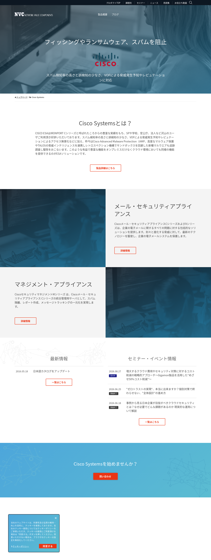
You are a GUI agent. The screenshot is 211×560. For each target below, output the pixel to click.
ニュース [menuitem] (154, 2)
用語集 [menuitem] (166, 2)
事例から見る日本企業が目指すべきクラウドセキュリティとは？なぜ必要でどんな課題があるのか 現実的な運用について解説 (160, 407)
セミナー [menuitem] (141, 2)
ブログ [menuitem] (115, 14)
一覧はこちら (59, 382)
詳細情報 (125, 250)
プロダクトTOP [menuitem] (113, 2)
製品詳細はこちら (105, 168)
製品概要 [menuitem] (102, 14)
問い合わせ (105, 476)
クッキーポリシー (21, 546)
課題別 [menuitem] (129, 2)
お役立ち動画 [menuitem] (181, 2)
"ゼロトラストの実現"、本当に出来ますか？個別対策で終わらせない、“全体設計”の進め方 (160, 391)
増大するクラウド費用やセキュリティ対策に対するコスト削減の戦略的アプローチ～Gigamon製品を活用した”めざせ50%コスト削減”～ (160, 375)
